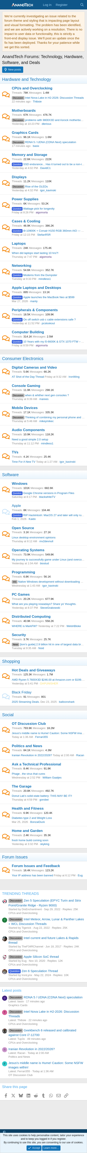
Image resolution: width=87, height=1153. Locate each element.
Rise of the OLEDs (30, 186)
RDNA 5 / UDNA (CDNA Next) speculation (44, 142)
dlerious (46, 123)
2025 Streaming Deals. (26, 701)
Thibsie (37, 101)
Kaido (32, 519)
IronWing (74, 376)
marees (43, 399)
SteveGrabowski (50, 607)
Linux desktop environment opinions (33, 537)
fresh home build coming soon (30, 840)
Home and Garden (27, 831)
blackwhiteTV (47, 496)
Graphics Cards (25, 133)
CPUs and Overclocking (32, 88)
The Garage (22, 786)
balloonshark (67, 701)
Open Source (23, 528)
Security (19, 635)
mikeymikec (46, 421)
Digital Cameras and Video (34, 367)
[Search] (82, 5)
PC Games (21, 594)
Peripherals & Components (35, 310)
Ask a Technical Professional (36, 764)
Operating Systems (28, 550)
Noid (41, 648)
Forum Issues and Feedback (36, 866)
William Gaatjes (52, 777)
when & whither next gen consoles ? (40, 395)
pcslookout (48, 323)
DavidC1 (45, 168)
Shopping (11, 661)
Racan (80, 755)
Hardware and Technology (26, 79)
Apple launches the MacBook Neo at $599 (43, 297)
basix (36, 145)
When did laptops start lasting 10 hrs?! (35, 253)
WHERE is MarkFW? (24, 626)
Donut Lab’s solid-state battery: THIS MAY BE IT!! (42, 795)
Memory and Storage (29, 155)
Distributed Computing (31, 617)
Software (10, 474)
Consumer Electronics (22, 358)
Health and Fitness (28, 808)
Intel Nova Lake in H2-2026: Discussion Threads (48, 97)
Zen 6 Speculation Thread (33, 971)
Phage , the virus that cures (28, 773)
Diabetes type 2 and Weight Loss (32, 818)
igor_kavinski (48, 190)
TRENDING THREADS (20, 894)
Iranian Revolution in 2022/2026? (32, 755)
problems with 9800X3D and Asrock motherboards (49, 120)
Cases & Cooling (26, 221)
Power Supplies (25, 199)
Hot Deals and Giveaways (33, 670)
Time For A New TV (23, 461)
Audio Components (28, 430)
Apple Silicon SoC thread (33, 956)
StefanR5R (44, 234)
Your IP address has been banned (32, 875)
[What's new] (74, 5)
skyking (44, 844)
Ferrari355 (41, 737)
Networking (21, 266)
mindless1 (45, 278)
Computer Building (28, 332)
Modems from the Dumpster (34, 275)
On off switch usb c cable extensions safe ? (44, 319)
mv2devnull (46, 541)
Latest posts (11, 990)
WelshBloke (74, 626)
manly (33, 301)
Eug (80, 875)
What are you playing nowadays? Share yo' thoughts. (44, 604)
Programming (23, 572)
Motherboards (24, 111)
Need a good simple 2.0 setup (30, 439)
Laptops (19, 244)
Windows (19, 484)
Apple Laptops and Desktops (36, 288)
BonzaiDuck (37, 822)
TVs (15, 452)
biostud (44, 563)
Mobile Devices (25, 408)
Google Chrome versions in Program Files (43, 493)
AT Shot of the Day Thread (28, 376)
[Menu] (6, 5)
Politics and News (27, 746)
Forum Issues (15, 857)
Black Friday (22, 692)
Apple (16, 506)
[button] (4, 1132)
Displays (19, 177)
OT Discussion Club (29, 724)
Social (7, 714)
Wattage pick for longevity (33, 208)
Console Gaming (26, 386)
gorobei (44, 799)
